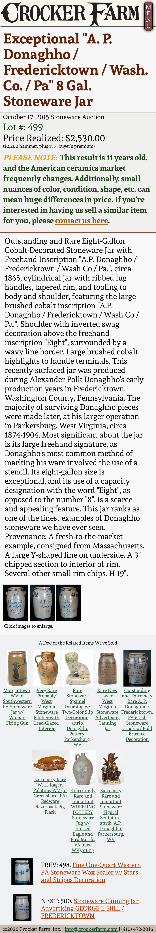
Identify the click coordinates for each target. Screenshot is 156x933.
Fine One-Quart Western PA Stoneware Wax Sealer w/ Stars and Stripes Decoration (91, 872)
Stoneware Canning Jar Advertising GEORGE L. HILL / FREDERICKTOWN (90, 908)
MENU (148, 16)
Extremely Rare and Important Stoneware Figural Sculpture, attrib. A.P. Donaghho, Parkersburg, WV (111, 815)
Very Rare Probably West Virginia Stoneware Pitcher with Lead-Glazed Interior (46, 709)
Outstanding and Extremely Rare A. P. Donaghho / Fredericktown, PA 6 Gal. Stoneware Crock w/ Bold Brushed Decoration (137, 715)
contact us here (81, 220)
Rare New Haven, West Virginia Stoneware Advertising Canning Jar (107, 709)
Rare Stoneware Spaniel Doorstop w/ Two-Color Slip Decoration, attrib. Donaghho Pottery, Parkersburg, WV (77, 717)
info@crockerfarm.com (91, 929)
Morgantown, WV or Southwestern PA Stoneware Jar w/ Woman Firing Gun (17, 707)
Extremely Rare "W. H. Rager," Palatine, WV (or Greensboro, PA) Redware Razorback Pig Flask (50, 796)
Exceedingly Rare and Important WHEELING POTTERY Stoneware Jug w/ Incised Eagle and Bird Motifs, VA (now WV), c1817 (83, 820)
